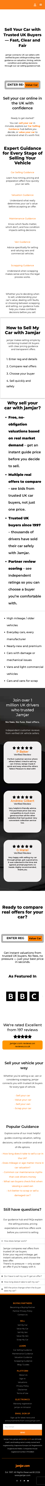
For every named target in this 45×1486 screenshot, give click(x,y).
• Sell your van (22, 1104)
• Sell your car (22, 1095)
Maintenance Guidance (22, 218)
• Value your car (22, 1100)
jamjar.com (26, 1439)
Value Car (32, 84)
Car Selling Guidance (22, 172)
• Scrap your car (22, 1108)
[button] (41, 5)
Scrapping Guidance (22, 265)
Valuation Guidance (23, 195)
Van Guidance (22, 242)
